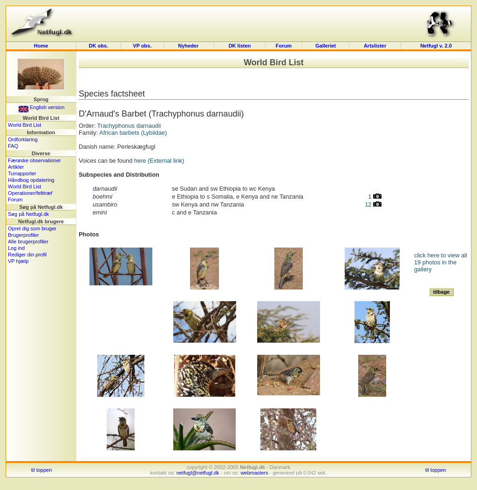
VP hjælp (18, 261)
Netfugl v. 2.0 (436, 45)
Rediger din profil (27, 254)
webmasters (254, 473)
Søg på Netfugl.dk (28, 214)
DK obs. (99, 45)
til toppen (41, 470)
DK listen (240, 45)
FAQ (13, 146)
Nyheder (189, 45)
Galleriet (325, 45)
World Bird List (24, 125)
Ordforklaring (23, 139)
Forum (284, 45)
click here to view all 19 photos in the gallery (440, 262)
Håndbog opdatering (31, 180)
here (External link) (159, 160)
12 (373, 204)
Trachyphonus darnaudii (129, 125)
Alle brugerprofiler (28, 241)
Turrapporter (22, 173)
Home (41, 45)
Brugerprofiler (23, 235)
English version (42, 107)
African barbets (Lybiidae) (133, 132)
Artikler (16, 167)
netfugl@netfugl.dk (198, 473)
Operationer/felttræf (30, 193)
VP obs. (142, 45)
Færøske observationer (34, 160)
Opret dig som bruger (32, 228)
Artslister (375, 45)
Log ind (16, 248)
